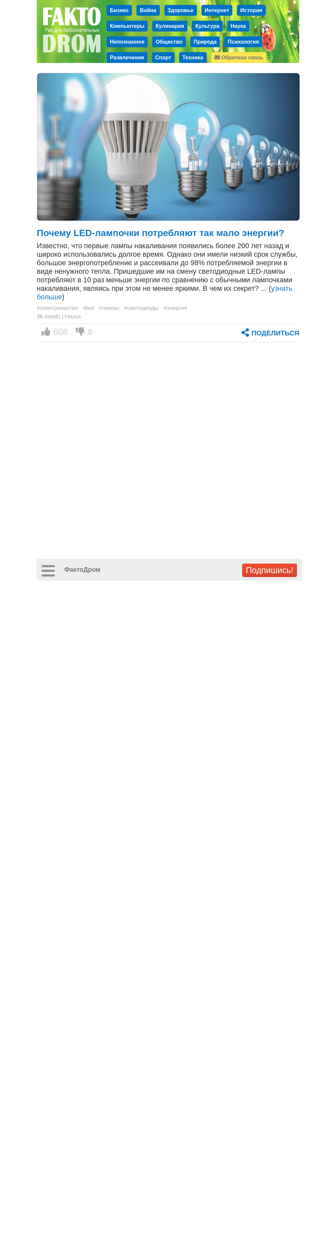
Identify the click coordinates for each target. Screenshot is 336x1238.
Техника (192, 57)
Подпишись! (269, 570)
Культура (207, 26)
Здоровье (181, 10)
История (251, 10)
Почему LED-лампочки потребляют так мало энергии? (160, 233)
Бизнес (119, 10)
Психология (243, 42)
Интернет (217, 10)
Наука (238, 26)
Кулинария (170, 26)
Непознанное (127, 42)
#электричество (57, 308)
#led (88, 308)
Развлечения (127, 57)
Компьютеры (127, 26)
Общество (169, 42)
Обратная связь (239, 57)
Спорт (163, 57)
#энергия (175, 308)
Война (148, 10)
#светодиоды (141, 308)
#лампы (109, 308)
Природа (205, 42)
